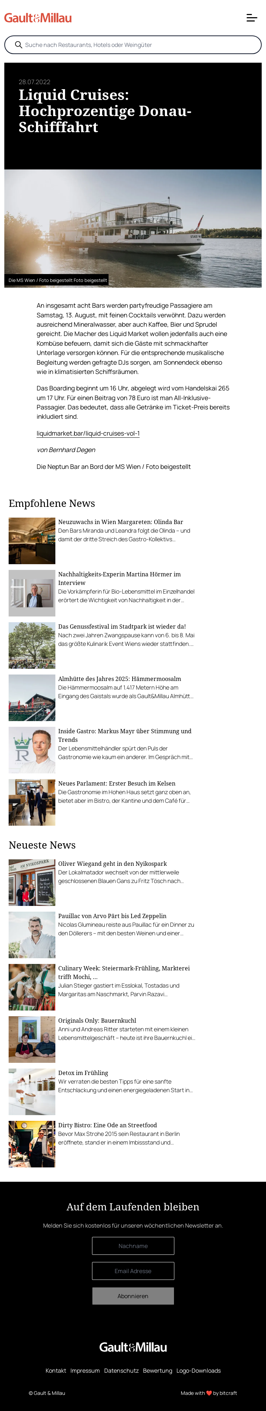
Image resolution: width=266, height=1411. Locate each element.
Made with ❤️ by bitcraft (209, 1393)
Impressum (85, 1370)
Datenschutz (121, 1370)
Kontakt (56, 1370)
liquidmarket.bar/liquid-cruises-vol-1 (88, 433)
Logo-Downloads (198, 1370)
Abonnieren (133, 1296)
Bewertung (157, 1370)
